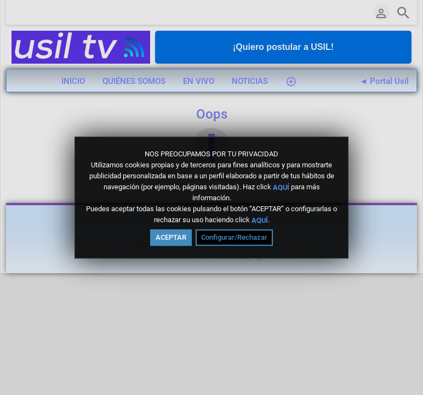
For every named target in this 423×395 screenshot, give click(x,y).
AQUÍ (281, 187)
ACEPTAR (171, 237)
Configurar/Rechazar (234, 237)
